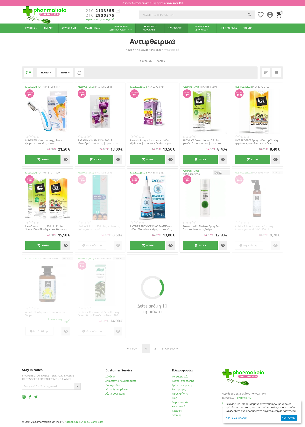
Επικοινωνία (179, 406)
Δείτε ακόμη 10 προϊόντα (152, 309)
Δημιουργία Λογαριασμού (120, 381)
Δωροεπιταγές (180, 402)
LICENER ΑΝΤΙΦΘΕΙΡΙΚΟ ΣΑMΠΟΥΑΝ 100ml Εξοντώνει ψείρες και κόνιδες (151, 228)
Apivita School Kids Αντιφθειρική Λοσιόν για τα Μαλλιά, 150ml (254, 228)
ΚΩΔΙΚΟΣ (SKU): (33, 86)
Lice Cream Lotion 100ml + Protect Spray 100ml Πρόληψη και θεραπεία (46, 228)
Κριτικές (176, 410)
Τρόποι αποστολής (183, 381)
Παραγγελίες (112, 385)
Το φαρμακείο (180, 376)
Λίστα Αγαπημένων (116, 389)
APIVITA (276, 172)
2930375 (100, 15)
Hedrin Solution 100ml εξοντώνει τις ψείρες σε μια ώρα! (99, 228)
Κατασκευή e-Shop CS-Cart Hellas (84, 422)
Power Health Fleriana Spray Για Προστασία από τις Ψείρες (201, 228)
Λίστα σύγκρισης (115, 393)
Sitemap (176, 415)
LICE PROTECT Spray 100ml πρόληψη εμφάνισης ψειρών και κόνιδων (256, 142)
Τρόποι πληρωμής (182, 385)
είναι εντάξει (289, 418)
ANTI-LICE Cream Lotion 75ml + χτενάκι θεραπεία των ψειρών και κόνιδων (202, 142)
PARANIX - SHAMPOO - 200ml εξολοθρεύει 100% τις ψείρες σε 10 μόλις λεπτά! (98, 142)
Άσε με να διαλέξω (236, 418)
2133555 (100, 10)
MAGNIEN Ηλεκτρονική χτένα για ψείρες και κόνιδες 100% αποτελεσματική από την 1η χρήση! (46, 142)
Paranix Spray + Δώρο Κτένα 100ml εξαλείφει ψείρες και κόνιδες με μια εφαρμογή (150, 142)
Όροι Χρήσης (180, 393)
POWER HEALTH (218, 172)
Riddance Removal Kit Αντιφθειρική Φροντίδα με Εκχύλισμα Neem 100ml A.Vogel (99, 314)
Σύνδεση (110, 376)
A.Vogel (118, 258)
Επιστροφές (179, 389)
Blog (174, 398)
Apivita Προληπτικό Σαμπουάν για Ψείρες (45, 314)
